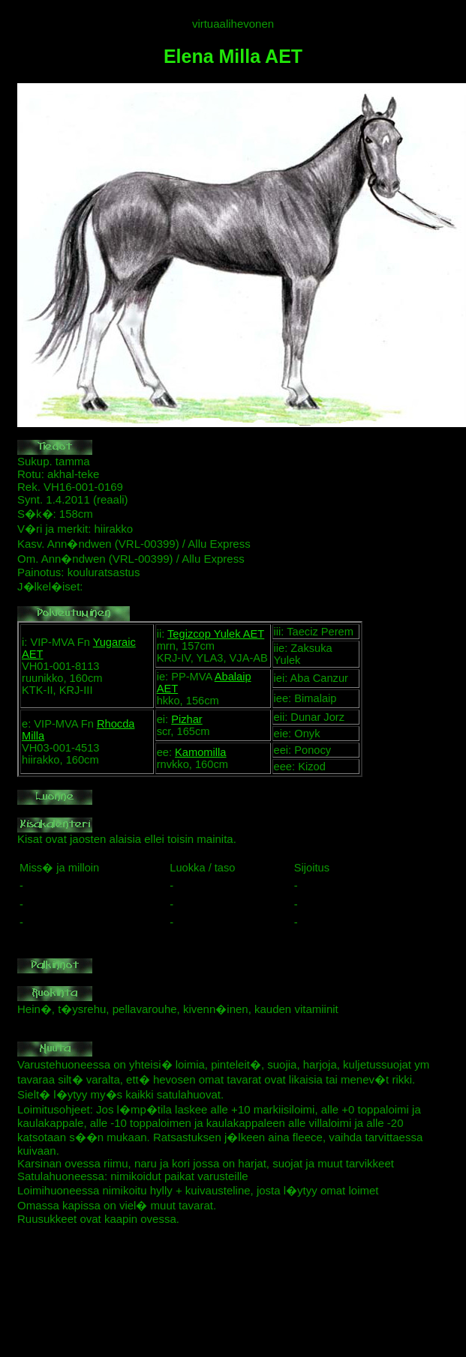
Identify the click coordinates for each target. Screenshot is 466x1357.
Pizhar (187, 719)
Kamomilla (200, 752)
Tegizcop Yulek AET (215, 634)
